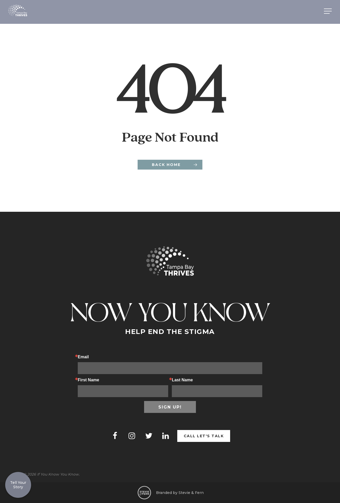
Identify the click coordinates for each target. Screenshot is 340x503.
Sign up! (170, 407)
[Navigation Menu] (328, 11)
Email (83, 357)
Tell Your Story (18, 484)
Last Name (182, 380)
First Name (88, 380)
